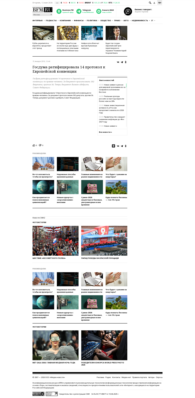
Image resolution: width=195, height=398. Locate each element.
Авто (126, 20)
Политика (92, 20)
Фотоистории (39, 222)
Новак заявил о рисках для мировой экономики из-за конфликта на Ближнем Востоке (112, 88)
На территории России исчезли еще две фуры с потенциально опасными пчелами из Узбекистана (68, 47)
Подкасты (51, 20)
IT (152, 20)
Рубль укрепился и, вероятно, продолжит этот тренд (41, 45)
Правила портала (139, 377)
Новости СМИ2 (38, 217)
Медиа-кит (126, 377)
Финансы (79, 20)
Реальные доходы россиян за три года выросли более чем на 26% (111, 98)
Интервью (37, 20)
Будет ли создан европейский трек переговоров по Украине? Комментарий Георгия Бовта (116, 48)
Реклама (100, 377)
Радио (108, 377)
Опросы (159, 377)
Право (117, 20)
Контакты (116, 377)
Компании (65, 20)
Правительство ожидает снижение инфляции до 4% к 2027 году (112, 119)
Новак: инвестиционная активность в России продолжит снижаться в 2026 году (111, 109)
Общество (105, 20)
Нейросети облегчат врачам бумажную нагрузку (90, 45)
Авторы (151, 377)
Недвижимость (140, 20)
